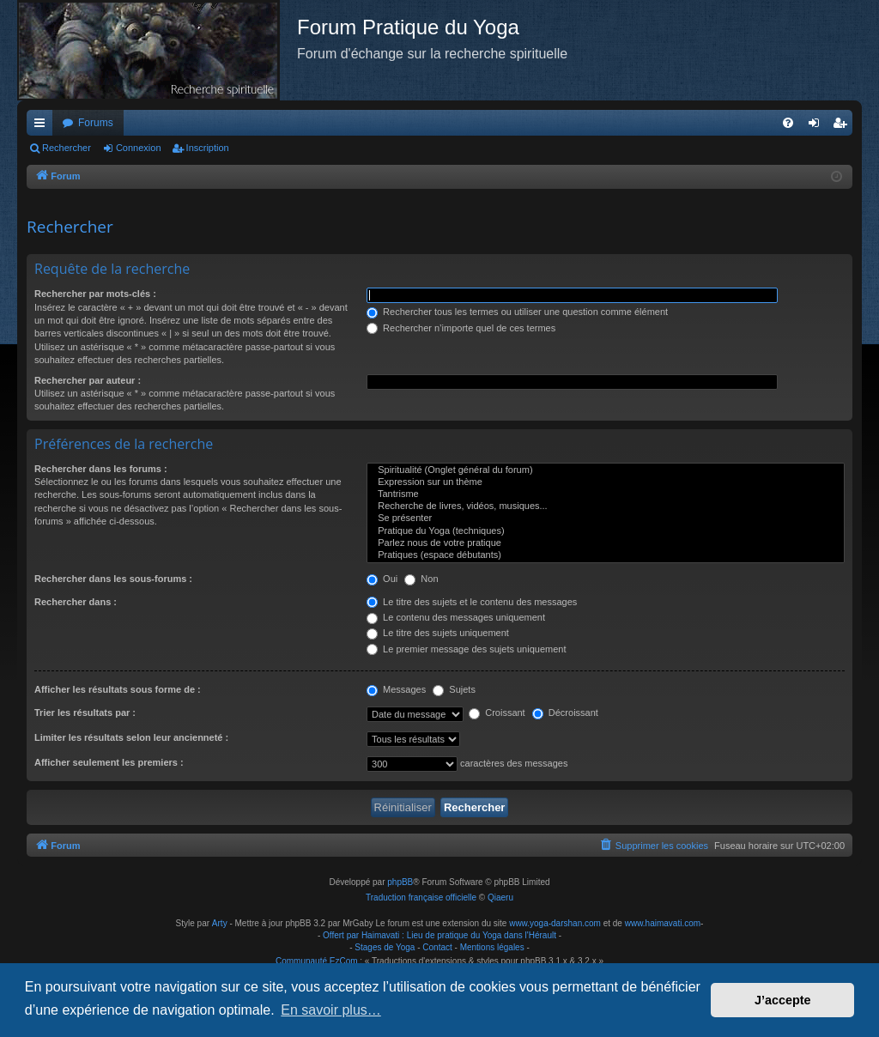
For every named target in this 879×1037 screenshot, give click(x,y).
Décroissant (565, 712)
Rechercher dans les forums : (100, 469)
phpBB (400, 882)
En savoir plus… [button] (331, 1010)
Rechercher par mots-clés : (95, 293)
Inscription (207, 148)
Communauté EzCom (317, 961)
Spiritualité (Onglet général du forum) (605, 470)
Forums (95, 123)
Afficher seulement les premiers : (109, 762)
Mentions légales (492, 947)
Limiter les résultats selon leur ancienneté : (131, 737)
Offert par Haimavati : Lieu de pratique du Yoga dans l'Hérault (439, 935)
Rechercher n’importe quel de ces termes (461, 328)
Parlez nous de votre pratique (605, 543)
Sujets (454, 689)
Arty (219, 923)
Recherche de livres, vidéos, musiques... (605, 506)
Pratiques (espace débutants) (605, 555)
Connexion (138, 148)
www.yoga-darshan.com (555, 923)
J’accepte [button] (783, 1000)
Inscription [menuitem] (843, 126)
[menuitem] (788, 123)
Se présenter (605, 518)
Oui (382, 578)
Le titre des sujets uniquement (438, 633)
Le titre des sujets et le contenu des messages (472, 602)
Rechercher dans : (75, 602)
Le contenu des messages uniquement (456, 617)
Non (421, 578)
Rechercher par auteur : (87, 380)
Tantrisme (605, 494)
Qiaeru (500, 897)
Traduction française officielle (421, 897)
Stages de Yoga (385, 947)
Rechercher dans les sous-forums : (113, 578)
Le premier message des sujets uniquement (466, 649)
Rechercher (66, 148)
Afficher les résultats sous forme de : (117, 689)
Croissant (497, 712)
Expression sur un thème (605, 482)
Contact (437, 947)
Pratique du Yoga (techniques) (605, 531)
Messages (396, 689)
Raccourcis (42, 126)
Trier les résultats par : (85, 712)
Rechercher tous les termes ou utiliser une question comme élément (517, 311)
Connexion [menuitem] (818, 126)
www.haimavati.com (662, 923)
